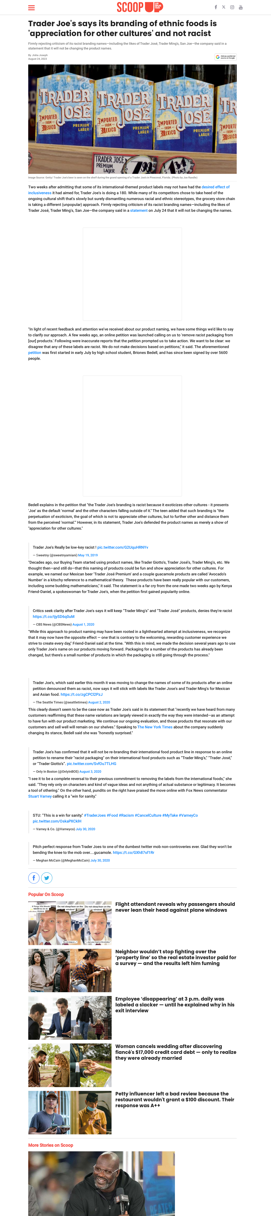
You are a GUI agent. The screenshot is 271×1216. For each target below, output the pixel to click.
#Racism (126, 815)
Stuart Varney (40, 796)
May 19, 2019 (88, 555)
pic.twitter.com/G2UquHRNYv (122, 547)
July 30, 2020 (85, 829)
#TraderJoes (95, 815)
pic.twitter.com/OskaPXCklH (57, 821)
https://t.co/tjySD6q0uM (53, 616)
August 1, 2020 (83, 624)
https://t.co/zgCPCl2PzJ (82, 694)
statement (139, 210)
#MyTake (170, 815)
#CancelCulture (148, 815)
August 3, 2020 (90, 771)
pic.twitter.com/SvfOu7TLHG (91, 764)
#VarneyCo (188, 815)
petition (34, 352)
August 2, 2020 (99, 702)
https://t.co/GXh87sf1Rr (133, 852)
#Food (112, 815)
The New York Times (155, 727)
